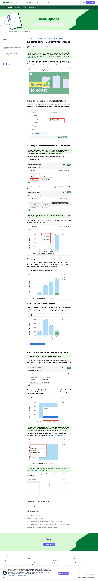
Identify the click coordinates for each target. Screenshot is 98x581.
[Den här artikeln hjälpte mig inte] (35, 505)
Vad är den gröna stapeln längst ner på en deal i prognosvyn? (43, 527)
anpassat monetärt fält (58, 435)
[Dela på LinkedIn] (6, 64)
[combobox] (78, 2)
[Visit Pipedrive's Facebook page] (85, 574)
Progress (11, 31)
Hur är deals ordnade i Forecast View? (37, 515)
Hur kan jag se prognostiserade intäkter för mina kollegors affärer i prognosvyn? (48, 524)
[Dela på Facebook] (3, 64)
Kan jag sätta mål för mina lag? (35, 518)
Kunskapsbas (5, 31)
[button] (5, 573)
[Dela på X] (9, 64)
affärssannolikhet (36, 470)
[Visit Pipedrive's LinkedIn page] (94, 574)
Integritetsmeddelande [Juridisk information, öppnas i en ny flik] (20, 575)
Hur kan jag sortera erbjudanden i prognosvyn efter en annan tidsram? (45, 521)
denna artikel (32, 57)
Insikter (66, 105)
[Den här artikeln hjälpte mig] (28, 505)
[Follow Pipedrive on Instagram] (88, 574)
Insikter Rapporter (17, 31)
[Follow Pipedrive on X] (91, 574)
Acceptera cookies (64, 573)
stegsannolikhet (63, 468)
